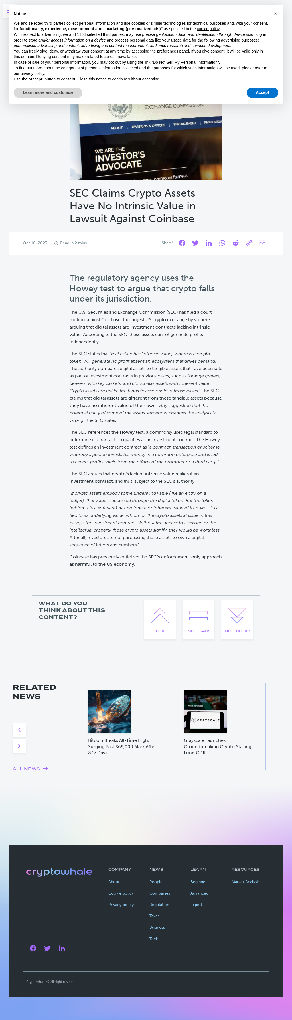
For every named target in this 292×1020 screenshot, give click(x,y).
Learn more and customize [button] (48, 92)
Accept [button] (262, 92)
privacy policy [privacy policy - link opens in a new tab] (32, 73)
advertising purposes (239, 40)
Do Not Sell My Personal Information (185, 62)
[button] (275, 13)
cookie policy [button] (208, 28)
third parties (113, 34)
